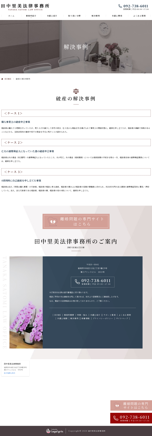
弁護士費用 (117, 15)
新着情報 (86, 318)
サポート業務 (109, 315)
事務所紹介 (31, 15)
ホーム (11, 15)
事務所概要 (69, 315)
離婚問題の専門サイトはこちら (82, 221)
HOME (8, 78)
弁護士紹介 (52, 15)
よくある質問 (139, 15)
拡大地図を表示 (9, 373)
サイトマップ (122, 318)
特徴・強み (82, 315)
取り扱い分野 (74, 15)
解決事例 (96, 15)
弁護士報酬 (62, 318)
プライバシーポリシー (103, 318)
